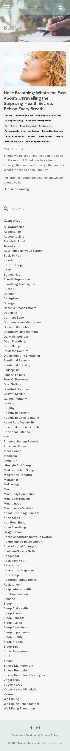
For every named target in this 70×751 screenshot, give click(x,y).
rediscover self (15, 560)
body (7, 270)
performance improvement (23, 541)
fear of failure (14, 375)
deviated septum (24, 115)
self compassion (16, 594)
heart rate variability (19, 422)
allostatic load (14, 241)
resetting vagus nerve (20, 579)
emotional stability (17, 365)
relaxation (11, 565)
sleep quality (13, 637)
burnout (9, 289)
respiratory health (14, 136)
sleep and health (16, 608)
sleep (8, 603)
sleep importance (16, 632)
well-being (11, 699)
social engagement (17, 651)
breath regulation (17, 279)
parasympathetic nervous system (22, 131)
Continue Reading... (17, 189)
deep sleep (12, 346)
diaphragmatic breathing (49, 115)
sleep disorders (15, 627)
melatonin (11, 479)
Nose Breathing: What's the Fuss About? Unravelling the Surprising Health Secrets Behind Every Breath (35, 100)
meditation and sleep (19, 470)
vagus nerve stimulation (21, 689)
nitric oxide (11, 126)
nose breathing (28, 126)
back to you (12, 255)
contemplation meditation (22, 322)
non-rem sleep (14, 522)
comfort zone (14, 317)
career (9, 293)
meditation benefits (18, 475)
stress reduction (14, 141)
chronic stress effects (20, 308)
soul (7, 656)
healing (9, 403)
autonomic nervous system (23, 250)
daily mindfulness (16, 336)
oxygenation (45, 126)
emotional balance (17, 360)
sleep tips (11, 646)
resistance (12, 584)
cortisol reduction (17, 327)
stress (59, 136)
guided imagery (15, 398)
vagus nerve (13, 684)
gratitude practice (17, 389)
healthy (9, 408)
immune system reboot (21, 441)
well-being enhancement (38, 141)
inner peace (12, 451)
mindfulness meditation (20, 508)
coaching (10, 312)
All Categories (14, 227)
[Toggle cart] (60, 8)
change (9, 303)
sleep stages (13, 642)
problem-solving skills (19, 551)
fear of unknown (16, 379)
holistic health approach (21, 427)
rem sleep (11, 575)
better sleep (13, 265)
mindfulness (12, 503)
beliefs (9, 260)
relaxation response (52, 131)
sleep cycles (13, 622)
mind (7, 489)
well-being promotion (19, 708)
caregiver (11, 298)
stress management (18, 665)
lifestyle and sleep (17, 465)
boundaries (12, 274)
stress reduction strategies (24, 675)
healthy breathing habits (38, 121)
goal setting (12, 384)
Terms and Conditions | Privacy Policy (35, 735)
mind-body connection (19, 494)
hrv (6, 436)
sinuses (31, 136)
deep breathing (15, 341)
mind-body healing (17, 498)
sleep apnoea (45, 136)
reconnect (11, 556)
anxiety (8, 115)
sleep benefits (14, 618)
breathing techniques (19, 284)
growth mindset (15, 394)
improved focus (15, 446)
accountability (14, 236)
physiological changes (20, 546)
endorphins (12, 370)
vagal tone (12, 680)
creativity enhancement (21, 331)
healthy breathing (14, 121)
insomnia (10, 456)
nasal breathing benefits (22, 513)
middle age (12, 484)
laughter (10, 460)
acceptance (12, 231)
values (9, 694)
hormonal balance (17, 432)
